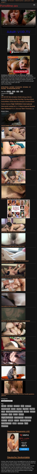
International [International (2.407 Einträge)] (27, 104)
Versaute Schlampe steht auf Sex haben (11, 335)
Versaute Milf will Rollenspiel (8, 291)
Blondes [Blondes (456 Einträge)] (16, 101)
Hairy (18, 91)
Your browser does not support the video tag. (18, 19)
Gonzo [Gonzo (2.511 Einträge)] (8, 104)
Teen (21, 91)
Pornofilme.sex (9, 5)
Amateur (9, 91)
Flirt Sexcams (11, 0)
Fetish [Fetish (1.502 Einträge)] (3, 104)
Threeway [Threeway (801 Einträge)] (28, 108)
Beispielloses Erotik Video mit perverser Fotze (13, 246)
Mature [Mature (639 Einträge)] (21, 106)
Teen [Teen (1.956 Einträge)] (23, 108)
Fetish (13, 91)
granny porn (27, 0)
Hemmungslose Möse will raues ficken (11, 184)
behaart (11, 93)
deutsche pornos (19, 0)
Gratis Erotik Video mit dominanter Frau (11, 350)
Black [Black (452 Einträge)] (28, 99)
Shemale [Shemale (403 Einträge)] (18, 108)
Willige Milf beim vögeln (7, 379)
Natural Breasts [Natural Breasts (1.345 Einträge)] (29, 106)
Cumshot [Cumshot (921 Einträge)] (28, 101)
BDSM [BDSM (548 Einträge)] (7, 99)
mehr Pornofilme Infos (6, 84)
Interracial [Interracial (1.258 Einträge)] (4, 106)
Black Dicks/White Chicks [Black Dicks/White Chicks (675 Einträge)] (14, 411)
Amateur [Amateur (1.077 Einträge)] (14, 97)
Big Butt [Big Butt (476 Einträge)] (12, 99)
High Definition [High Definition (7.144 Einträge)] (17, 104)
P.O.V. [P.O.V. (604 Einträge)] (13, 108)
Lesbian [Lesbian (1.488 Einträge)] (11, 106)
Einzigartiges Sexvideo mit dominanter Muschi (13, 231)
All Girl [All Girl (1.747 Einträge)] (3, 97)
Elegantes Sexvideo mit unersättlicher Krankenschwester (15, 321)
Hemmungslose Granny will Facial (9, 364)
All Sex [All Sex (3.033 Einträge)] (8, 97)
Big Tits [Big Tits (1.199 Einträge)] (23, 99)
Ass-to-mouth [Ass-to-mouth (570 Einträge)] (5, 409)
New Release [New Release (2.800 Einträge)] (6, 108)
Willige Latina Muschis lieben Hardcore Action (12, 154)
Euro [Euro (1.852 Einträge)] (32, 101)
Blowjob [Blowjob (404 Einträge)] (21, 101)
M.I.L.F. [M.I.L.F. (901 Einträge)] (16, 106)
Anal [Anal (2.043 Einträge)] (19, 97)
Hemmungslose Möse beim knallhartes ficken (12, 140)
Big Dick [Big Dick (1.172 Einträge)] (18, 99)
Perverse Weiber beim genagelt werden (11, 125)
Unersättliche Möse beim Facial (9, 306)
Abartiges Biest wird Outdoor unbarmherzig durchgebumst (16, 169)
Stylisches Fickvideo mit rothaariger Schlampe (13, 277)
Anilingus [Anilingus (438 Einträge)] (24, 97)
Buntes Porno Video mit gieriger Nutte (10, 198)
